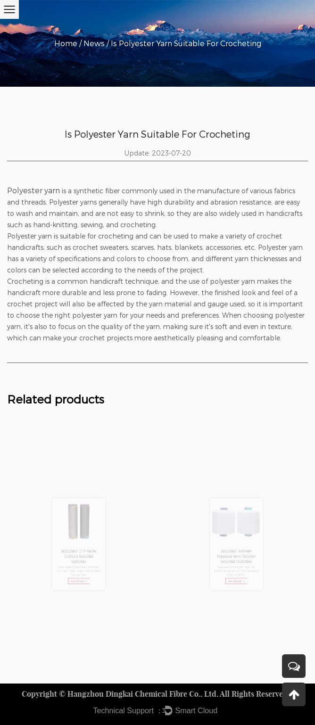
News (94, 43)
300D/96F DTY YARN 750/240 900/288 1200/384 (78, 554)
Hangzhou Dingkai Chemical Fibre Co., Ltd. (142, 694)
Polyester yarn (33, 190)
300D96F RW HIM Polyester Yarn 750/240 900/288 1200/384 (236, 554)
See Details (78, 574)
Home (65, 43)
